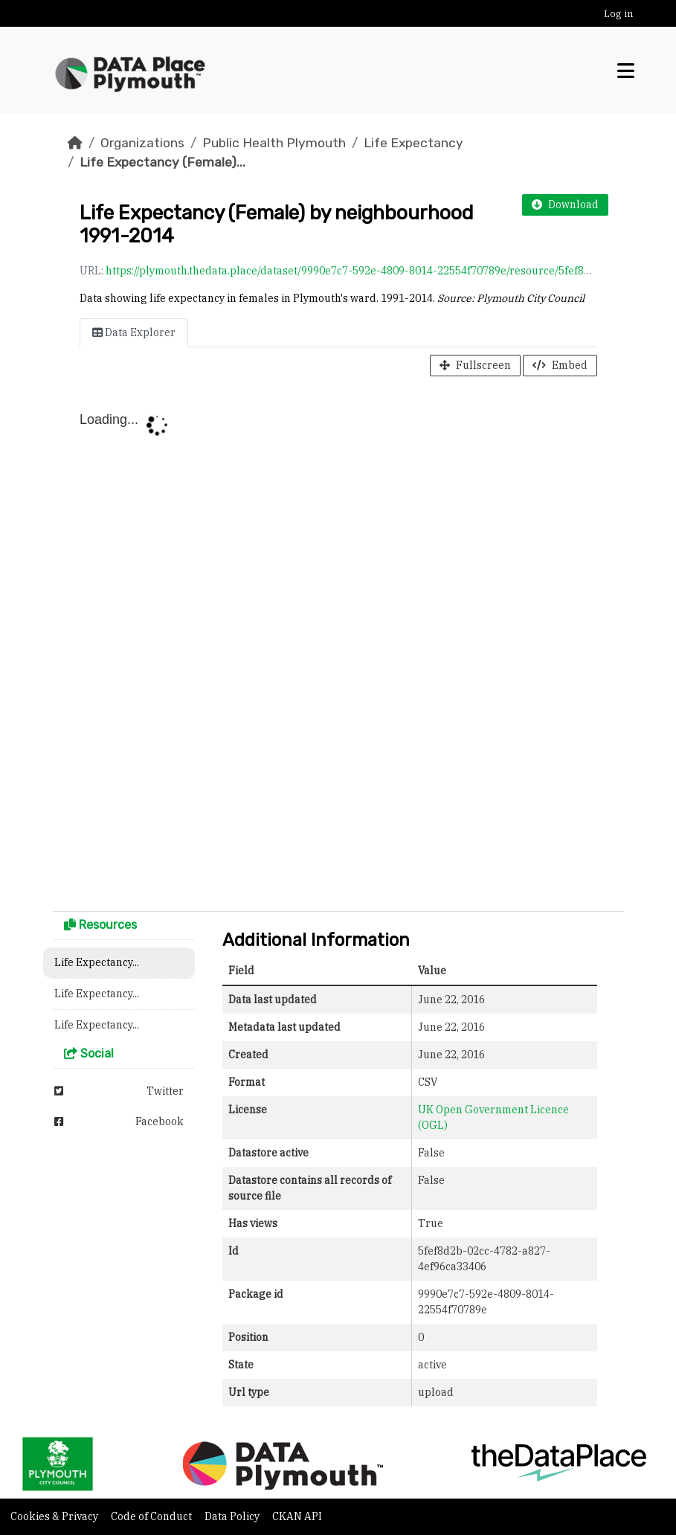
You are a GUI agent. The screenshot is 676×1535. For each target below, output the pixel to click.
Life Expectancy (413, 142)
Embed (560, 365)
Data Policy (233, 1516)
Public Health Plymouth (274, 142)
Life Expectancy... (96, 962)
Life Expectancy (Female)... (162, 162)
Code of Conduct (152, 1516)
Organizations (142, 142)
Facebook (119, 1121)
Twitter (119, 1091)
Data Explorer (134, 332)
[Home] (75, 142)
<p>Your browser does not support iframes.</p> (338, 647)
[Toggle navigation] (626, 71)
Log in (618, 13)
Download (565, 204)
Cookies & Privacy (55, 1516)
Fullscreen (475, 365)
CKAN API (297, 1516)
